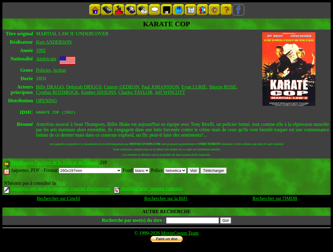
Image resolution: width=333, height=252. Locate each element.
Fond (136, 171)
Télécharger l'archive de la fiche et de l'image (54, 163)
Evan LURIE (194, 86)
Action (59, 70)
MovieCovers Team (180, 233)
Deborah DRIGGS (84, 86)
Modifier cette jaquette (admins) (148, 189)
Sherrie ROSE (222, 86)
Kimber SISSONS (98, 92)
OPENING (46, 100)
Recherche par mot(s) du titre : (133, 221)
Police (168, 171)
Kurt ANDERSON (54, 42)
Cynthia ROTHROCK (57, 92)
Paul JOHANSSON (160, 86)
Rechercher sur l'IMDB (275, 199)
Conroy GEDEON (121, 86)
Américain (46, 58)
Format (82, 171)
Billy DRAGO (50, 86)
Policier (43, 70)
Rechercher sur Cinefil (58, 199)
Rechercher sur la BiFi (165, 199)
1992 (40, 50)
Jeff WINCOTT (170, 92)
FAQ (61, 184)
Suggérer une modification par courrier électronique (57, 189)
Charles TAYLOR (135, 92)
